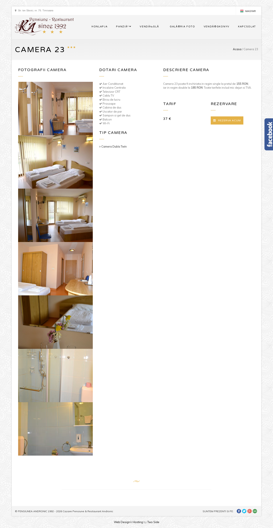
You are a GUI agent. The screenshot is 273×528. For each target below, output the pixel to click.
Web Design (122, 522)
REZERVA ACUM (227, 120)
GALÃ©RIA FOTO (182, 26)
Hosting (138, 522)
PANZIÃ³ (122, 26)
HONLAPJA (99, 26)
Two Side (153, 522)
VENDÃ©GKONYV (216, 26)
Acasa (237, 49)
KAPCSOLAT (247, 26)
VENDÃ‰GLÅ (150, 26)
